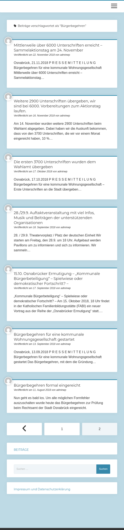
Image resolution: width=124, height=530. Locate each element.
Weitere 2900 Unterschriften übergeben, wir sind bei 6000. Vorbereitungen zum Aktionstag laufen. (57, 106)
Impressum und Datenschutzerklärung (42, 489)
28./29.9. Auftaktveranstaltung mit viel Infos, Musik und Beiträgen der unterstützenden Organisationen (54, 218)
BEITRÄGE (21, 450)
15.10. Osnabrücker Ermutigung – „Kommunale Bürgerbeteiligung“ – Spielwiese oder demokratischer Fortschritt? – (57, 278)
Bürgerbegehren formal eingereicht (47, 385)
